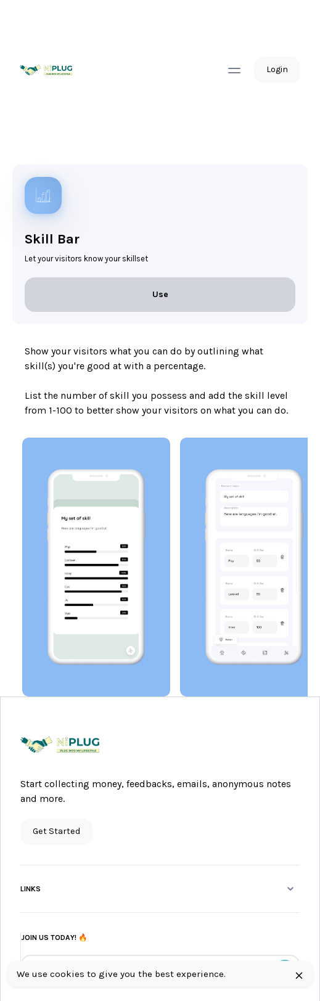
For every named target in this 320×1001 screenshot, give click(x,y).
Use (160, 294)
